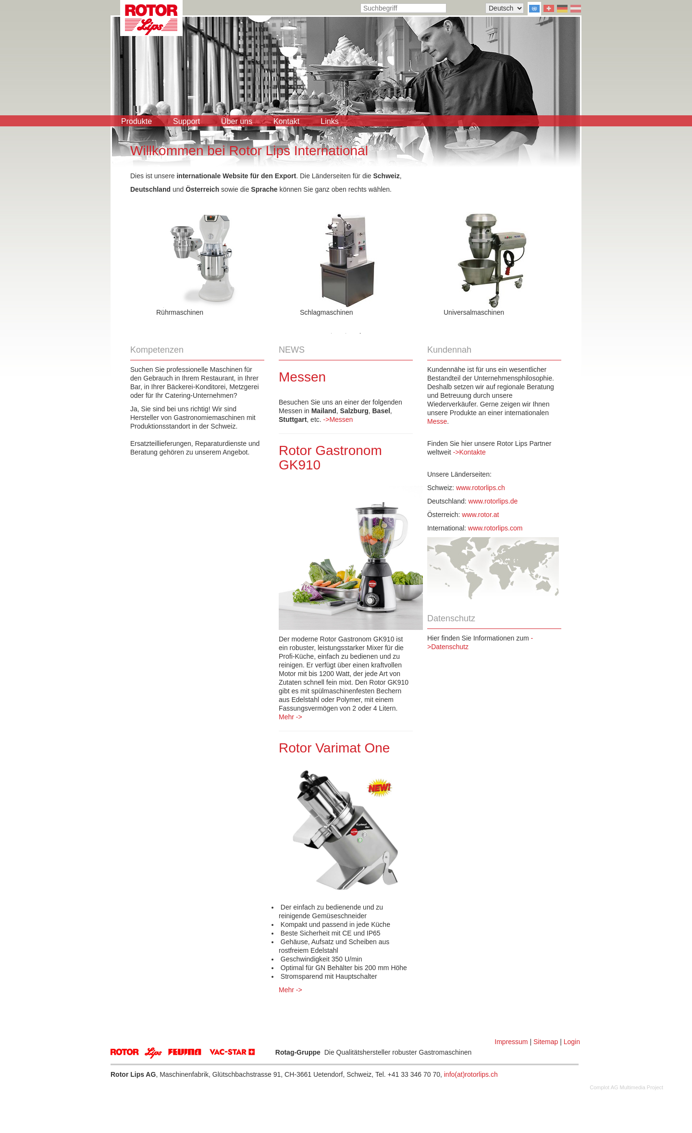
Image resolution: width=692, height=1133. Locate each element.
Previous (123, 259)
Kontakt (286, 121)
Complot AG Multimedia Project (626, 1087)
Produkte (136, 121)
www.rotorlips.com (495, 528)
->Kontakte (469, 452)
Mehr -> (290, 717)
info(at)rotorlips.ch (471, 1074)
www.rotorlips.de (493, 501)
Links (329, 121)
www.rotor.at (480, 514)
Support (186, 121)
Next (568, 259)
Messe (437, 421)
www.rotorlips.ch (480, 488)
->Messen (338, 419)
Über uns (236, 121)
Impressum (511, 1042)
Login (572, 1042)
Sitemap (545, 1042)
